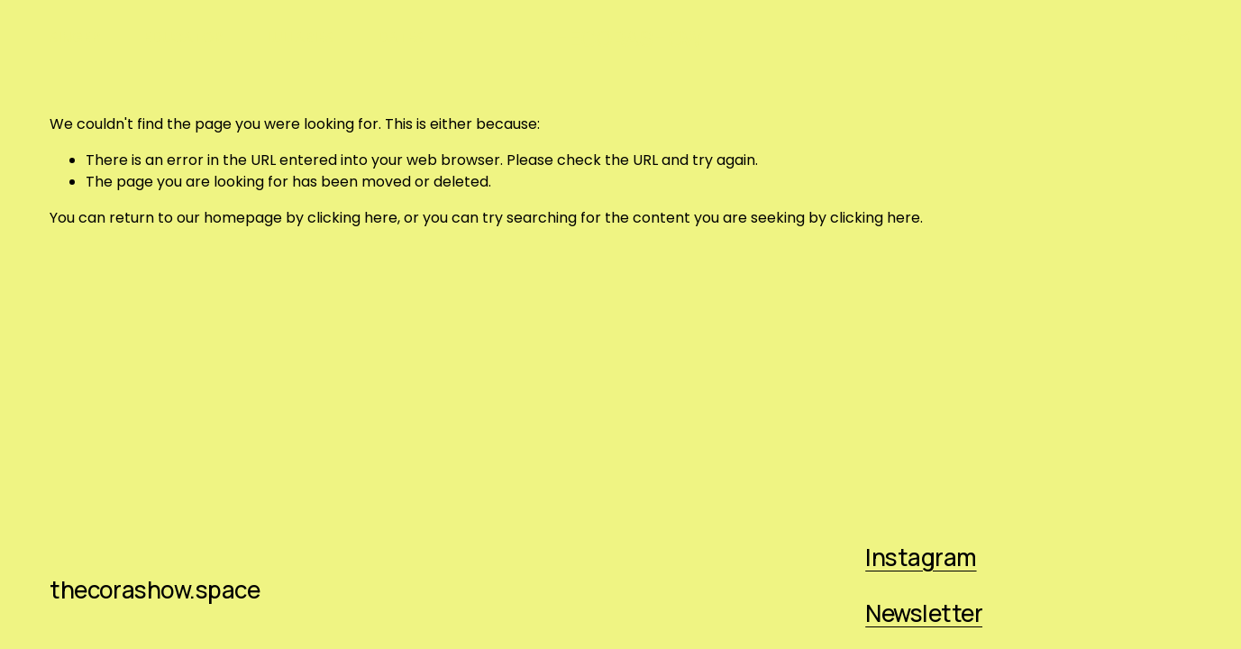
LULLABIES (299, 37)
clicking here (352, 217)
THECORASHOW (621, 38)
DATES (401, 37)
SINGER (75, 37)
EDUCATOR (183, 37)
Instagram (920, 557)
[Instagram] (1182, 38)
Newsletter (923, 612)
